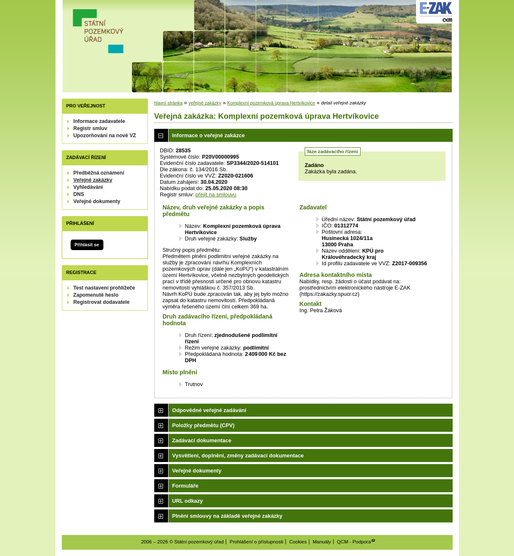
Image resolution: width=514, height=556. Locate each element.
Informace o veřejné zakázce (208, 135)
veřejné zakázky (204, 102)
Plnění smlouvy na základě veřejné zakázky (227, 516)
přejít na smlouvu (215, 194)
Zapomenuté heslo (96, 295)
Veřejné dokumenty (97, 201)
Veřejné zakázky (93, 180)
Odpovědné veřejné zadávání (209, 410)
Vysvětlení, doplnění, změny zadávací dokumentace (238, 455)
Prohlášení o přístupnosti (256, 541)
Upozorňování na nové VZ (105, 135)
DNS (79, 194)
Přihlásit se (86, 244)
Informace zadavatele (99, 121)
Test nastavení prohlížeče (104, 288)
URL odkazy (187, 501)
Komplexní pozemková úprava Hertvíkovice (271, 102)
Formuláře (185, 486)
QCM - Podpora (354, 541)
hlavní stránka (168, 102)
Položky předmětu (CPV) (203, 425)
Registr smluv (90, 128)
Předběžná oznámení (99, 173)
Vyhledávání (88, 187)
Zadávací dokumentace (202, 440)
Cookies (298, 541)
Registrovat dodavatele (102, 302)
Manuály (322, 541)
